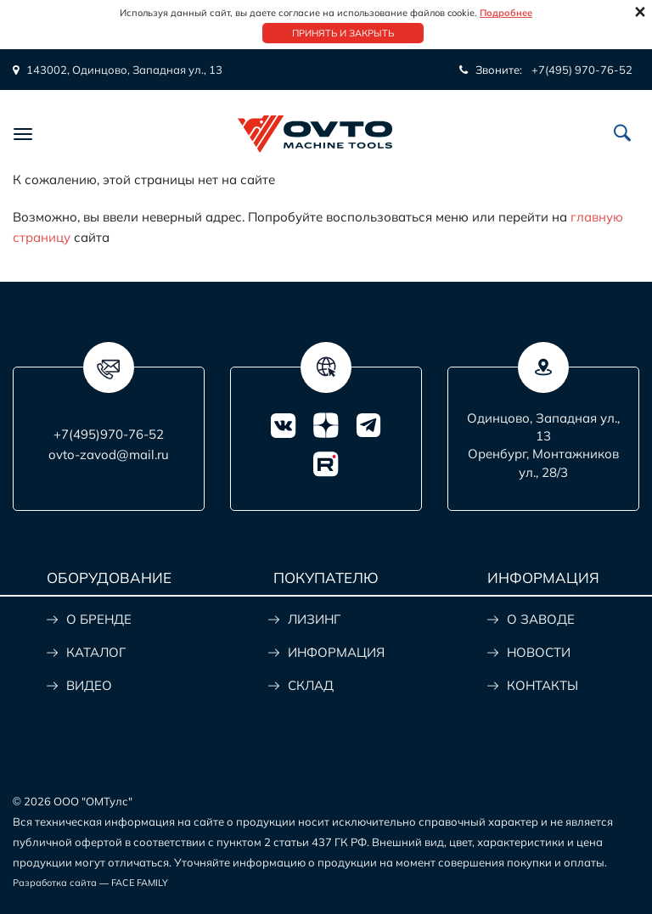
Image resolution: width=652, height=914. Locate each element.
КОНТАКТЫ (542, 685)
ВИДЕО (89, 685)
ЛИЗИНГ (314, 619)
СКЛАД (311, 685)
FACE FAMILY (139, 883)
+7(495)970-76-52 (108, 434)
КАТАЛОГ (96, 652)
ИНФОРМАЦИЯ (336, 652)
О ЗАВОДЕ (541, 619)
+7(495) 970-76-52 (581, 69)
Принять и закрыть (343, 33)
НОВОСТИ (538, 652)
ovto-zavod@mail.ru (108, 454)
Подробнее (506, 13)
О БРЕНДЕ (99, 619)
